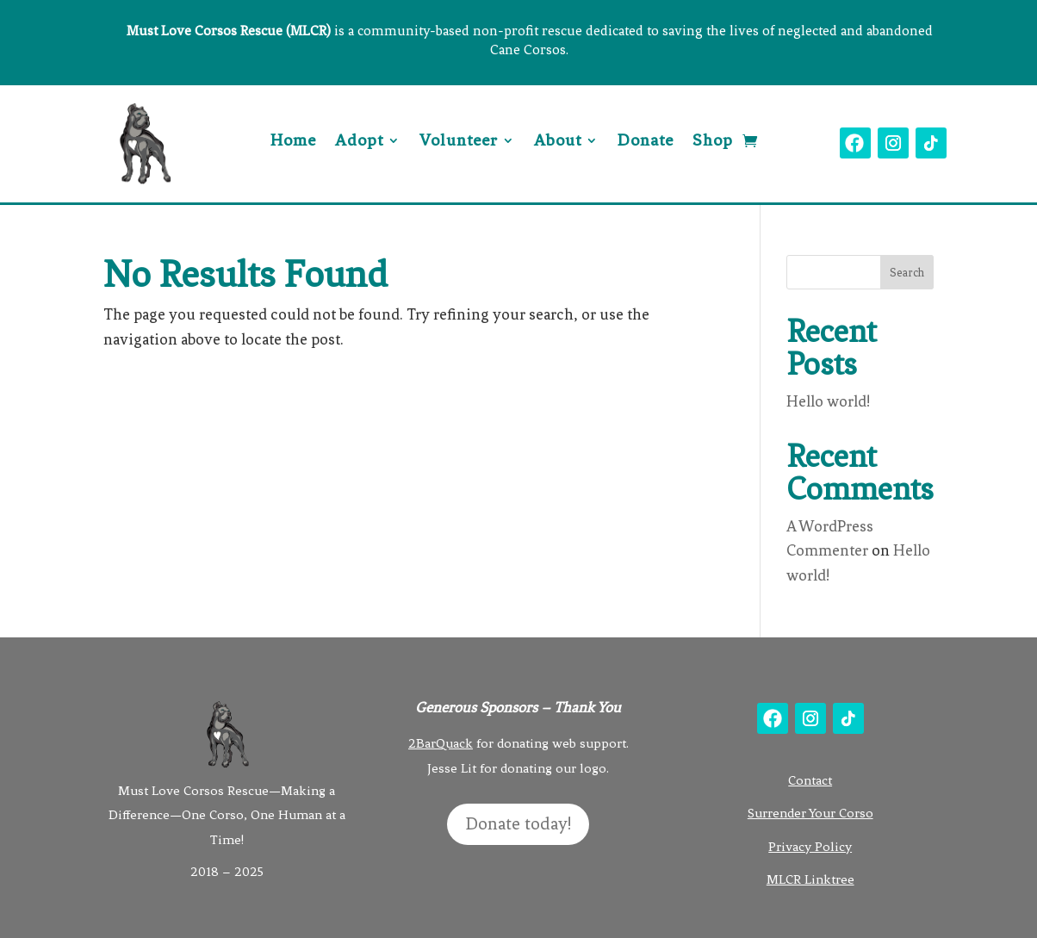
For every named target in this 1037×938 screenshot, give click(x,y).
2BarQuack (440, 743)
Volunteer (458, 142)
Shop (712, 142)
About (557, 142)
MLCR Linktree (810, 879)
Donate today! (518, 824)
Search (907, 272)
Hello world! (828, 401)
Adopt (359, 142)
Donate (646, 142)
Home (293, 142)
